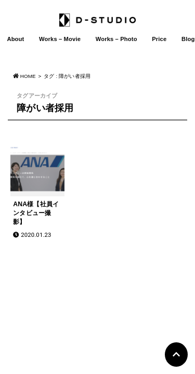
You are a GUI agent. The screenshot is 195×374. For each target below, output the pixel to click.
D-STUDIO (92, 314)
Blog (187, 39)
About (15, 39)
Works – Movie (60, 39)
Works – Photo (116, 39)
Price (159, 39)
